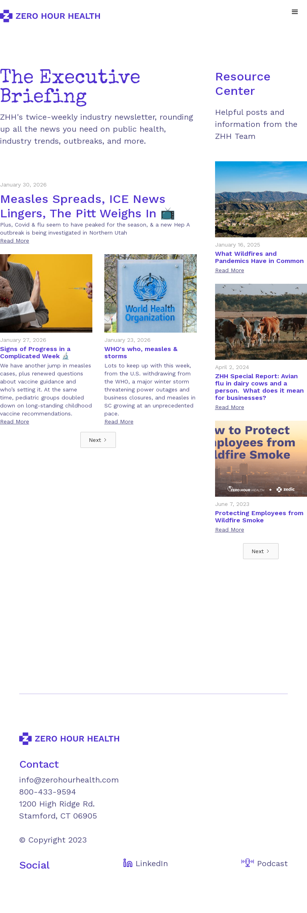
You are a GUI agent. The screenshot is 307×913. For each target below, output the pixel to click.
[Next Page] (98, 440)
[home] (50, 16)
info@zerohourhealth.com (69, 780)
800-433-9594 (47, 792)
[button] (295, 12)
